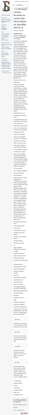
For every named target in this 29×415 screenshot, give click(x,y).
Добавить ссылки (7, 72)
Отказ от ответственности (18, 410)
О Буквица (15, 407)
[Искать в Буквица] (25, 8)
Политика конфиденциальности (20, 404)
